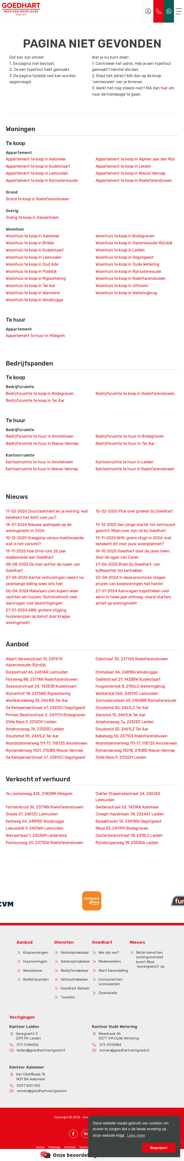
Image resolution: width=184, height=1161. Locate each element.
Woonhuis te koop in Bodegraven (125, 236)
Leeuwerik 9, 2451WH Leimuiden (34, 828)
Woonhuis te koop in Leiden (120, 250)
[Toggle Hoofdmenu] (179, 11)
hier (164, 88)
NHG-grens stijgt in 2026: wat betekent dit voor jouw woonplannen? (133, 541)
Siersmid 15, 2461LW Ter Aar (120, 715)
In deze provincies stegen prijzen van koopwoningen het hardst (131, 580)
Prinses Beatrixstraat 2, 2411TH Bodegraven (46, 715)
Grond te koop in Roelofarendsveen (37, 199)
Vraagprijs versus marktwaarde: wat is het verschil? (45, 541)
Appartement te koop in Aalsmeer (36, 159)
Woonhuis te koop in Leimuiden (34, 257)
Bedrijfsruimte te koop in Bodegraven (40, 393)
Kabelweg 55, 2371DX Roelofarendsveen (131, 736)
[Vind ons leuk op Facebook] (73, 1133)
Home (40, 1147)
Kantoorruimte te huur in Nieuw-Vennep (42, 469)
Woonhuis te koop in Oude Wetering (127, 264)
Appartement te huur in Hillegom (35, 335)
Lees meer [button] (136, 1135)
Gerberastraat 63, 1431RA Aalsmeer (127, 807)
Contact (70, 1147)
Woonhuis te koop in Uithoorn (122, 285)
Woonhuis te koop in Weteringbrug (126, 293)
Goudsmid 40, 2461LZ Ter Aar (122, 707)
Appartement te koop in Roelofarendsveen (134, 180)
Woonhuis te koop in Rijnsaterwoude (128, 271)
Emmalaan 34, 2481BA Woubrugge (126, 672)
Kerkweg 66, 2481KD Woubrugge (35, 821)
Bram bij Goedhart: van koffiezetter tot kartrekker (128, 567)
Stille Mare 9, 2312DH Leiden (31, 722)
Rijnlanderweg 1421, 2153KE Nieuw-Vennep (44, 750)
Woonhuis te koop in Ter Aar (30, 285)
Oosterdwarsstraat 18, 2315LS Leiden (129, 835)
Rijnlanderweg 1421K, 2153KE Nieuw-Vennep (135, 750)
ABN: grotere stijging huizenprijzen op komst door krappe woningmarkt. (38, 616)
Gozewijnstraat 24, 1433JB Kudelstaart (41, 686)
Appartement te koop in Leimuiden (37, 173)
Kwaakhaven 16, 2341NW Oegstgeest (128, 821)
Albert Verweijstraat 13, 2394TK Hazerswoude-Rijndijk (34, 662)
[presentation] (86, 915)
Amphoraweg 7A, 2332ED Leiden (35, 729)
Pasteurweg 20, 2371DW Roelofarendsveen (44, 842)
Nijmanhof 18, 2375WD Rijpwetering (38, 693)
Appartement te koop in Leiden (123, 166)
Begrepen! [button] (158, 1148)
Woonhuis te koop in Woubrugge (34, 300)
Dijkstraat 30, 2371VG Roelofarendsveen (132, 659)
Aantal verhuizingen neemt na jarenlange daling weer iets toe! (45, 580)
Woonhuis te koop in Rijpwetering (36, 278)
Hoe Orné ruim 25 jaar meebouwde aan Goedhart (36, 554)
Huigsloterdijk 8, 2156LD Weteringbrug (130, 686)
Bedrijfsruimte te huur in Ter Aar (125, 443)
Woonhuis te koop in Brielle (30, 243)
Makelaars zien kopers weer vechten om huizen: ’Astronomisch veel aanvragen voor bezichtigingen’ (42, 597)
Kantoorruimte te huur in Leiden (125, 462)
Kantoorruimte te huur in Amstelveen (39, 462)
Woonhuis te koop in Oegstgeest (125, 257)
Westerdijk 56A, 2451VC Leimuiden (127, 693)
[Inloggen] (148, 11)
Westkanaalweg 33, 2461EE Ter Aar (37, 700)
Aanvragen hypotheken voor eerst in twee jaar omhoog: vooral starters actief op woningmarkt (133, 597)
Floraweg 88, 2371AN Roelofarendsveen (42, 679)
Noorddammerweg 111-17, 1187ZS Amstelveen (46, 743)
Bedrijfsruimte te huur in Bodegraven (130, 436)
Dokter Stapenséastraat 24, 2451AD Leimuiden (128, 796)
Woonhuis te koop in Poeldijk (31, 271)
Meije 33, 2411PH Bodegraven (122, 828)
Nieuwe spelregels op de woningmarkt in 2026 (38, 527)
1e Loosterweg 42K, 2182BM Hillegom (39, 793)
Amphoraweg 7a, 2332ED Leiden (125, 722)
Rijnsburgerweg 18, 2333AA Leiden (127, 842)
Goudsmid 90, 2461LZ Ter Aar (32, 736)
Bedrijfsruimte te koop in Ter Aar (35, 400)
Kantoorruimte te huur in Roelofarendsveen (135, 469)
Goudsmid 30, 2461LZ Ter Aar (122, 729)
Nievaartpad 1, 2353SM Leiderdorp (36, 835)
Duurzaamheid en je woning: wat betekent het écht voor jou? (47, 514)
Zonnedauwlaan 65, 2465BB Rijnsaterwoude (136, 700)
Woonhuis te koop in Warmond (33, 293)
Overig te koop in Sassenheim (32, 217)
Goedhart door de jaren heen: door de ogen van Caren (133, 554)
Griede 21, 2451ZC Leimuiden (32, 814)
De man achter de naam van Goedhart (43, 567)
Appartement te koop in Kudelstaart (38, 166)
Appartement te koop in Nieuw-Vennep (130, 173)
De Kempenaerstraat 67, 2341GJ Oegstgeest (46, 707)
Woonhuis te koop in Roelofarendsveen (131, 278)
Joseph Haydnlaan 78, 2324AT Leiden (130, 814)
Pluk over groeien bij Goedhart (134, 511)
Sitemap (54, 1147)
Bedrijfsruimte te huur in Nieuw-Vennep (42, 443)
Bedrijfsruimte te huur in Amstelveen (40, 436)
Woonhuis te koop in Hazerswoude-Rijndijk (134, 243)
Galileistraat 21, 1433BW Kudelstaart (128, 679)
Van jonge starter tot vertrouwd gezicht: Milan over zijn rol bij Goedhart (135, 527)
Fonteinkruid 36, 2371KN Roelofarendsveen (44, 807)
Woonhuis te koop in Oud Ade (32, 264)
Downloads (88, 1147)
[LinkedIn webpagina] (85, 1133)
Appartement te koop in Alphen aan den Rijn (135, 159)
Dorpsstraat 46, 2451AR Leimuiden (37, 672)
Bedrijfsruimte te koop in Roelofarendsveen (135, 393)
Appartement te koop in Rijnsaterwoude (42, 180)
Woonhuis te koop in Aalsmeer (32, 236)
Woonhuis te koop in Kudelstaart (35, 250)
